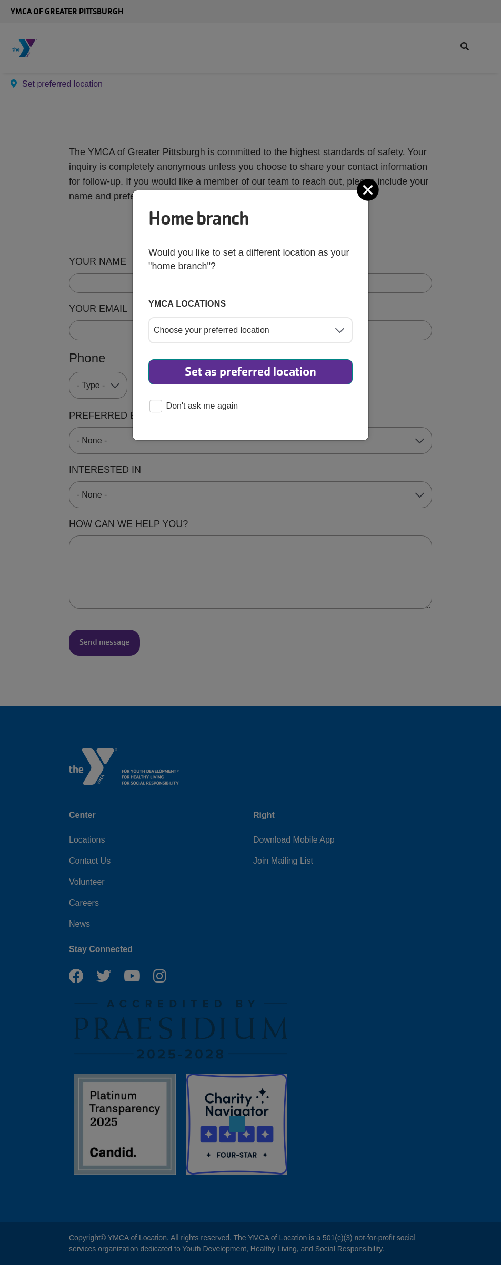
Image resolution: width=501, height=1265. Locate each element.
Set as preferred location (250, 371)
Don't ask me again (193, 406)
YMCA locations (187, 303)
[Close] (369, 190)
